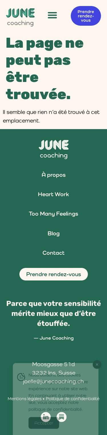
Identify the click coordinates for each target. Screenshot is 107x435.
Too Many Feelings (53, 213)
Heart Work (53, 194)
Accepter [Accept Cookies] (44, 425)
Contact (53, 252)
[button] (52, 15)
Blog (54, 233)
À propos (54, 174)
